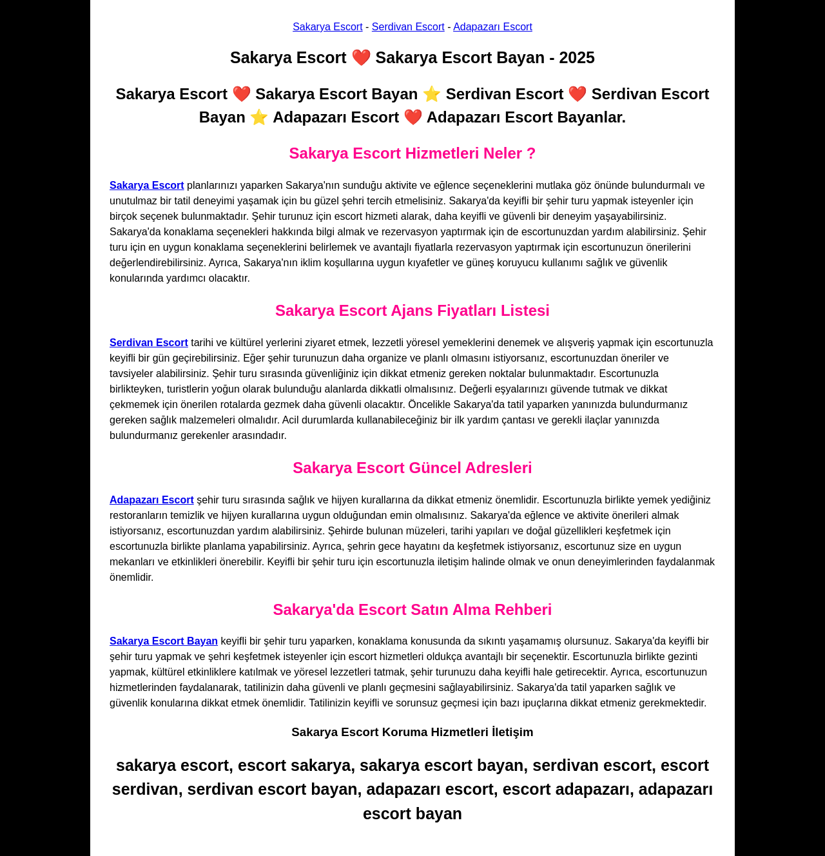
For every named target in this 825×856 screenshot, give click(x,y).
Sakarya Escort (327, 26)
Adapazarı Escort (492, 26)
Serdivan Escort (408, 26)
